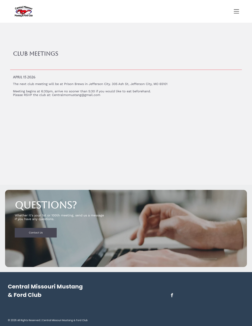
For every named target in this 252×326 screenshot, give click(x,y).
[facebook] (172, 295)
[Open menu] (236, 11)
